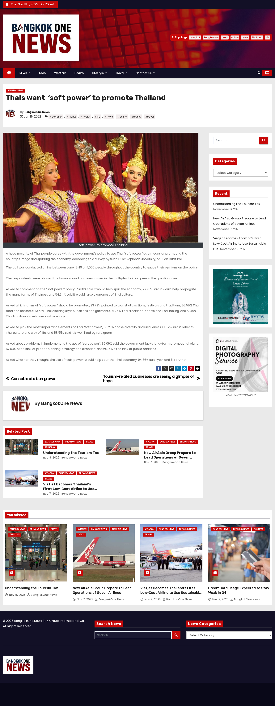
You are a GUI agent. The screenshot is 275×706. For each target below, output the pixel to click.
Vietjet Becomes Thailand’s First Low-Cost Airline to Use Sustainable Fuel (68, 489)
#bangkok (56, 116)
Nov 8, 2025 (51, 457)
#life (97, 116)
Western (60, 73)
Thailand (257, 37)
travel (245, 37)
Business (258, 529)
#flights (71, 116)
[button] (259, 73)
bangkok (195, 37)
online (234, 37)
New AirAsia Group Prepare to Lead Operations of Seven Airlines (170, 457)
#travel (149, 116)
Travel (121, 73)
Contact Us (145, 73)
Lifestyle (99, 73)
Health (79, 73)
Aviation (150, 441)
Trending (50, 447)
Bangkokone (211, 37)
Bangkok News (15, 90)
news (225, 37)
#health (85, 116)
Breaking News (73, 441)
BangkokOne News (37, 112)
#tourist (136, 116)
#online (122, 116)
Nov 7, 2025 (152, 462)
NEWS (24, 73)
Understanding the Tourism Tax (71, 453)
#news (109, 116)
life (267, 37)
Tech (42, 73)
